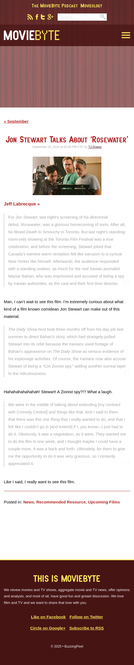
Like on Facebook (48, 617)
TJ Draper (95, 146)
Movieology (91, 5)
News (28, 502)
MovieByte (31, 35)
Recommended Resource (60, 502)
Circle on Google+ (47, 628)
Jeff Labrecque (20, 203)
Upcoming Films (104, 502)
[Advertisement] (67, 80)
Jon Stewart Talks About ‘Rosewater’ (67, 139)
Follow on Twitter (86, 617)
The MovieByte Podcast (55, 5)
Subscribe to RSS (86, 628)
